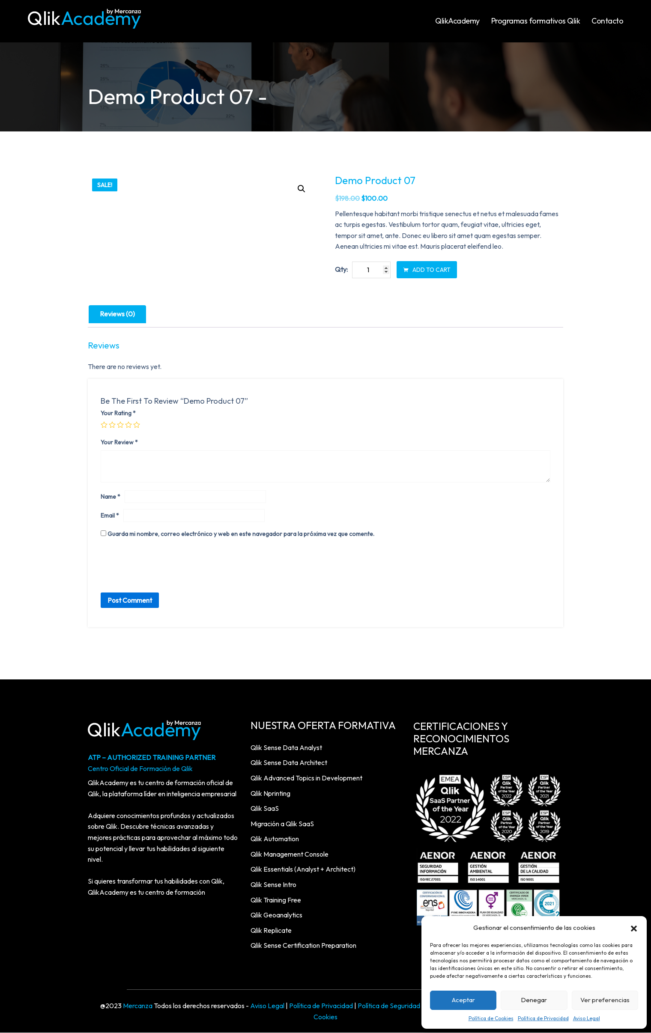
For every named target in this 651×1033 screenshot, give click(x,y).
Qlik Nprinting (270, 793)
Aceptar (463, 1000)
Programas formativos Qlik (535, 21)
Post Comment (130, 600)
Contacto (607, 21)
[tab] (117, 315)
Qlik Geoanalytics (276, 915)
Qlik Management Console (289, 854)
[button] (634, 927)
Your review (119, 443)
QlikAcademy (457, 21)
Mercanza (137, 1006)
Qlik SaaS (265, 808)
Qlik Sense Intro (273, 885)
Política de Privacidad (543, 1018)
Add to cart (427, 270)
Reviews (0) (117, 314)
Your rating (118, 413)
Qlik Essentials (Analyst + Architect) (303, 869)
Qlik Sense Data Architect (289, 763)
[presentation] (166, 567)
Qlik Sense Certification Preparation (303, 945)
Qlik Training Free (276, 900)
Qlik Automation (275, 839)
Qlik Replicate (271, 930)
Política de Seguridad (389, 1006)
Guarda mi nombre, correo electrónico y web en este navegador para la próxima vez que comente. (241, 534)
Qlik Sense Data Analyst (286, 747)
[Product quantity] (371, 270)
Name (110, 497)
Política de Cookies (491, 1018)
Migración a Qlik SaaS (282, 823)
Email (110, 516)
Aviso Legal (586, 1018)
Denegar (534, 1000)
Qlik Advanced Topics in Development (306, 778)
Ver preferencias (605, 1000)
